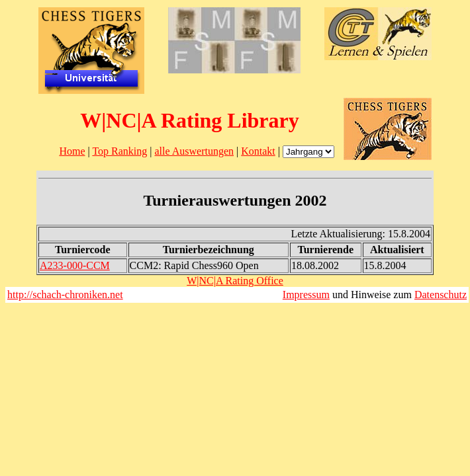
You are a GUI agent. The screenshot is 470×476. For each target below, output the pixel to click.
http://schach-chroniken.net (65, 294)
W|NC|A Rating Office (235, 280)
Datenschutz (440, 294)
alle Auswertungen (194, 151)
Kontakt (258, 151)
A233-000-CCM (75, 265)
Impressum (306, 294)
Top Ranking (119, 151)
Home (72, 151)
